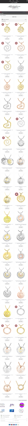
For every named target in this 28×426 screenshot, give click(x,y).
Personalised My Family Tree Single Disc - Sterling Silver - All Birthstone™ (21, 149)
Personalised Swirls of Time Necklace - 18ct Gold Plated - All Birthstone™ (7, 73)
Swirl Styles (4, 15)
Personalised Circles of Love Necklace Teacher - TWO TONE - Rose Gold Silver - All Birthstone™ (21, 224)
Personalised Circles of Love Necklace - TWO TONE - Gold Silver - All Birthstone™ (7, 281)
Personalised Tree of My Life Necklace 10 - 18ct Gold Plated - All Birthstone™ (20, 36)
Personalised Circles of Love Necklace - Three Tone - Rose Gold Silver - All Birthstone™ (20, 281)
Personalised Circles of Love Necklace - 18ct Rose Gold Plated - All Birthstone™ (21, 299)
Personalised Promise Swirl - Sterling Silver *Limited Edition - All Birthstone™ (21, 130)
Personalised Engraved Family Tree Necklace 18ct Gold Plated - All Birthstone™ (20, 205)
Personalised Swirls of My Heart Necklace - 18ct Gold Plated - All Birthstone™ (7, 130)
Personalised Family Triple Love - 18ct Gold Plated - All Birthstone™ (7, 205)
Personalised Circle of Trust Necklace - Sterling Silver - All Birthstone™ (20, 318)
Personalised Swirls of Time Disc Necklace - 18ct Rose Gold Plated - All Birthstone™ (7, 92)
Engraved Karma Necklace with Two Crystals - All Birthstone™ (21, 394)
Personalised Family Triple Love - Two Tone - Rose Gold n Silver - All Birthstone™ (21, 168)
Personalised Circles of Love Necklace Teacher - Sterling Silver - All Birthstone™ (21, 243)
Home (1, 15)
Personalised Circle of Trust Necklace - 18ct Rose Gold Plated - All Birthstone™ (7, 337)
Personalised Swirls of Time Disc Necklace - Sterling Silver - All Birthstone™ (21, 73)
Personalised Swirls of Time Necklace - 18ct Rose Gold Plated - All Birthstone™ (21, 54)
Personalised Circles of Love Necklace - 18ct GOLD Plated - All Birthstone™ (7, 318)
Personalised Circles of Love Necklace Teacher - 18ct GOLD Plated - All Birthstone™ (7, 262)
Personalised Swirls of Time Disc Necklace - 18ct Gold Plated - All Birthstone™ (21, 92)
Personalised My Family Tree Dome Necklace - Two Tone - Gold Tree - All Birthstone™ (7, 168)
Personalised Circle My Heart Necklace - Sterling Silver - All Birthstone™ (7, 375)
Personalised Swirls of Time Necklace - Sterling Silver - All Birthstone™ (7, 54)
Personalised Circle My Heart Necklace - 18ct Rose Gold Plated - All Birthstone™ (21, 375)
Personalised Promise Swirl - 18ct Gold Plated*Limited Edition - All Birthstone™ (7, 149)
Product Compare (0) (6, 19)
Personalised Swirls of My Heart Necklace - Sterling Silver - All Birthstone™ (7, 111)
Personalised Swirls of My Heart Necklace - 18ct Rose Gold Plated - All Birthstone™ (20, 111)
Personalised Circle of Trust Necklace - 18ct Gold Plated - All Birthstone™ (21, 337)
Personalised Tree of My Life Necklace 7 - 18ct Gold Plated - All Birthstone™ (7, 36)
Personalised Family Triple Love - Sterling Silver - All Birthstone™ (21, 186)
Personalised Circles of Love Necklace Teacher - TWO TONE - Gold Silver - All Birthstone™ (7, 243)
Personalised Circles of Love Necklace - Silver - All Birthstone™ (7, 299)
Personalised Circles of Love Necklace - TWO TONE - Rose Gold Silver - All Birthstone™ (20, 262)
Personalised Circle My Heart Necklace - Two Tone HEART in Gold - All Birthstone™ (21, 356)
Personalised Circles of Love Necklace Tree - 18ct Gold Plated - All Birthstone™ (7, 224)
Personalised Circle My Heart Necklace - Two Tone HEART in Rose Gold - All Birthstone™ (7, 356)
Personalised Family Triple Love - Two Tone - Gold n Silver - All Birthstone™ (7, 186)
